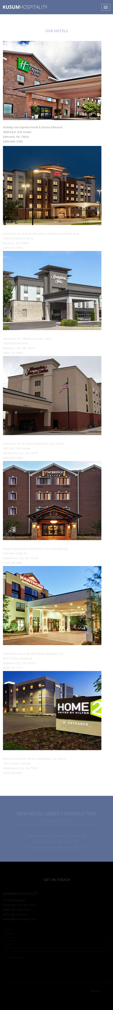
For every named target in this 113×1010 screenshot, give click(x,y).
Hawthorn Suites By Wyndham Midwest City (33, 654)
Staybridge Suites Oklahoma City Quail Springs (35, 549)
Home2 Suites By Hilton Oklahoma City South (34, 759)
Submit (94, 991)
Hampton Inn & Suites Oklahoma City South (33, 444)
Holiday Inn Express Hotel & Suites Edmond (32, 128)
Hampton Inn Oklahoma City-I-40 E (27, 339)
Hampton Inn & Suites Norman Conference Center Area (41, 234)
